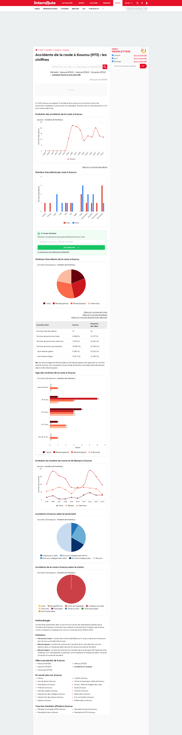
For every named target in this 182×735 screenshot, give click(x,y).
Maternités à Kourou (82, 694)
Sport (81, 3)
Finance (106, 3)
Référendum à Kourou (83, 700)
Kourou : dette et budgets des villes (88, 685)
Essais (37, 9)
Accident (49, 50)
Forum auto (94, 9)
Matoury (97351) (80, 664)
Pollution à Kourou (45, 688)
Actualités (67, 3)
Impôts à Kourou (81, 678)
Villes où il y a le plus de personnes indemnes (89, 317)
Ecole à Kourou (80, 688)
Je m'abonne (69, 248)
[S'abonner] (129, 66)
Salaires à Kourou (44, 700)
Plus (128, 3)
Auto (117, 3)
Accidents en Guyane (83, 667)
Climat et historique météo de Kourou (89, 681)
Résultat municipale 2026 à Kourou (51, 709)
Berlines (75, 9)
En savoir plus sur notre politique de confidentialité (53, 252)
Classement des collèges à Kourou (51, 694)
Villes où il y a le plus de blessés (95, 315)
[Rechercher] (136, 8)
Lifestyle (116, 55)
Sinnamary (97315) (45, 670)
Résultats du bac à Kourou (48, 712)
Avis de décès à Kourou (47, 681)
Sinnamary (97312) (98, 72)
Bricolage (116, 61)
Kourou (40, 678)
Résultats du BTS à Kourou (84, 712)
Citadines (65, 9)
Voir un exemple (140, 55)
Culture (94, 3)
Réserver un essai (50, 9)
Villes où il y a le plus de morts (95, 312)
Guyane (58, 50)
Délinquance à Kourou (46, 685)
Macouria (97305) (66, 72)
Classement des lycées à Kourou (50, 697)
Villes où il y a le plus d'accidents (94, 167)
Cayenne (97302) (82, 72)
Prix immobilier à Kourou (84, 697)
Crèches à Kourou (81, 691)
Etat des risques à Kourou (48, 691)
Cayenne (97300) (44, 667)
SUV (83, 9)
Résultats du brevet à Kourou (85, 709)
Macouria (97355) (44, 664)
